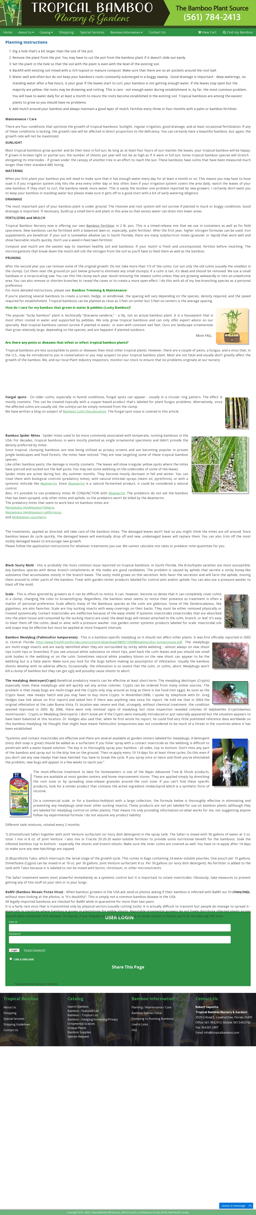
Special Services (92, 32)
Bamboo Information (126, 32)
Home (7, 32)
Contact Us (157, 32)
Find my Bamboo (238, 32)
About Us (26, 32)
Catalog (46, 32)
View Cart (207, 32)
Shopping (66, 32)
